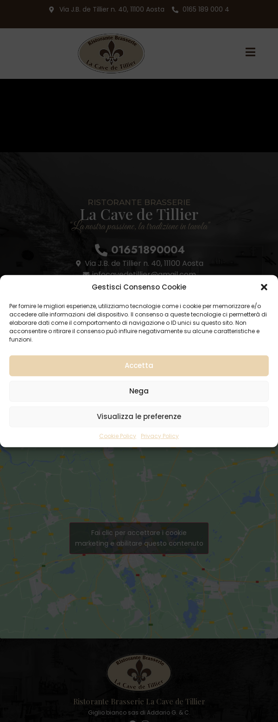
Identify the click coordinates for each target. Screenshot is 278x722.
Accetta (139, 365)
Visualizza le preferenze (139, 416)
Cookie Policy (117, 435)
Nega (139, 391)
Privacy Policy (160, 435)
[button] (264, 287)
